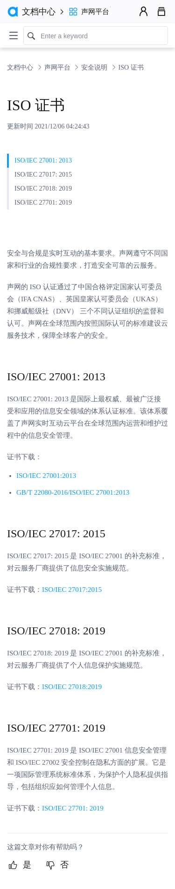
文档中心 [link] (21, 67)
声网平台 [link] (58, 67)
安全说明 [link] (95, 67)
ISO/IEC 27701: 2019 (73, 808)
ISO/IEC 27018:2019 (72, 686)
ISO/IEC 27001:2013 (46, 475)
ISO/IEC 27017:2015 (72, 589)
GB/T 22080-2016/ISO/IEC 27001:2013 (72, 492)
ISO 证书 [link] (131, 67)
